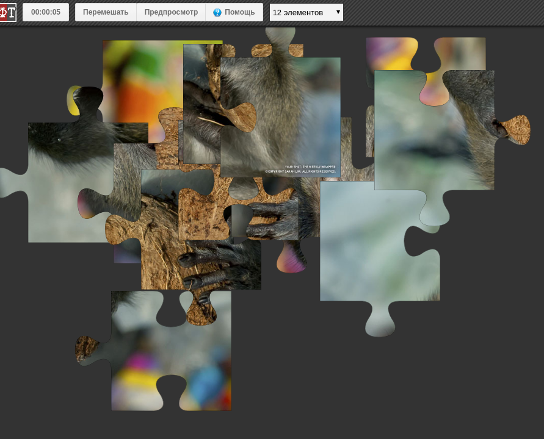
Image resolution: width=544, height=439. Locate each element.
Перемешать (106, 12)
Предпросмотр (171, 12)
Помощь (240, 12)
